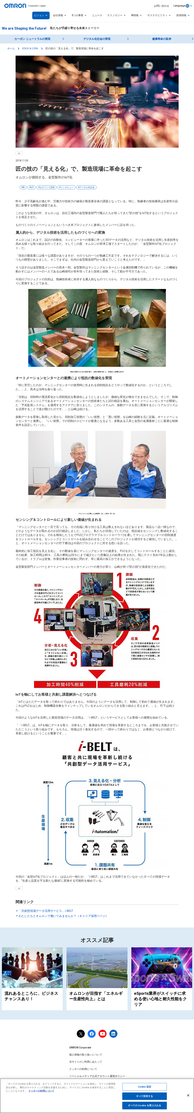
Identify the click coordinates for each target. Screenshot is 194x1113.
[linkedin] (113, 1034)
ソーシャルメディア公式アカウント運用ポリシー (97, 1076)
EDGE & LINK (30, 48)
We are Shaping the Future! (24, 28)
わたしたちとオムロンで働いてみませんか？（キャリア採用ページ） (63, 916)
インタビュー (67, 187)
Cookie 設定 (144, 1087)
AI (24, 187)
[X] (81, 1034)
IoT (32, 187)
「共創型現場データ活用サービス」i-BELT (45, 911)
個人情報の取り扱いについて (85, 1054)
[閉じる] (188, 1096)
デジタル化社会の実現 (96, 39)
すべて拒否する (144, 1097)
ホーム (11, 48)
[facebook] (92, 1034)
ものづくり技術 (47, 187)
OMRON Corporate (80, 1047)
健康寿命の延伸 (161, 39)
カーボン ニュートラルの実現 (32, 39)
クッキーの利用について (83, 1069)
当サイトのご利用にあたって (85, 1061)
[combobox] (182, 5)
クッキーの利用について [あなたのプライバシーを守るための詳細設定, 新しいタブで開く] (41, 1091)
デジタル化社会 (87, 187)
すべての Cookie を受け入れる (144, 1106)
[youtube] (103, 1034)
